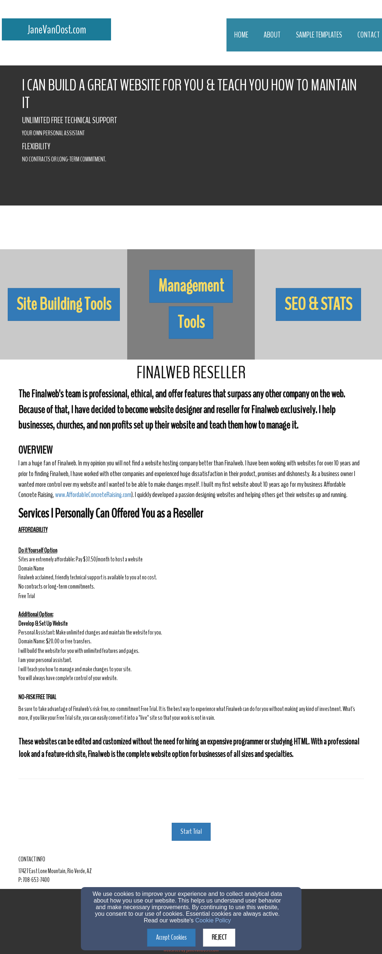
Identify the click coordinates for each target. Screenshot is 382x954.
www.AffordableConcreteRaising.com (93, 495)
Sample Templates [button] (319, 34)
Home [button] (241, 34)
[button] (64, 304)
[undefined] (63, 304)
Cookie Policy (213, 920)
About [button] (272, 34)
